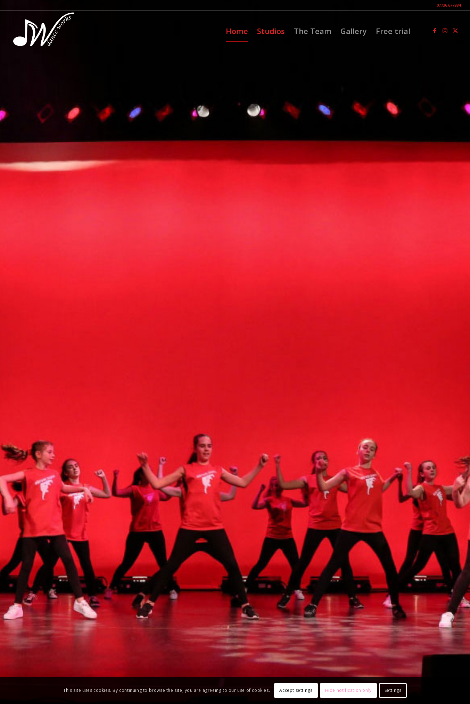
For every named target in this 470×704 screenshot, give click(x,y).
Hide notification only (348, 690)
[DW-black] (42, 31)
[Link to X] (455, 30)
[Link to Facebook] (434, 30)
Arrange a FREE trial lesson (235, 371)
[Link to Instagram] (445, 30)
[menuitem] (237, 31)
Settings (393, 690)
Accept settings (295, 690)
